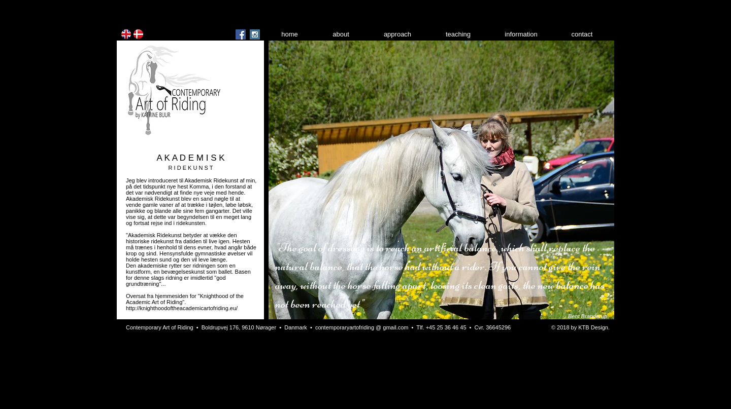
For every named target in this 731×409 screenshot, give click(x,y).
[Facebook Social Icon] (241, 34)
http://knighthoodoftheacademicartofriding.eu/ (182, 308)
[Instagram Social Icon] (255, 34)
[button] (441, 180)
